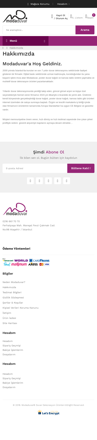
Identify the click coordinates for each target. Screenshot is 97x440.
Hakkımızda (16, 47)
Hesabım (8, 341)
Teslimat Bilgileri (12, 292)
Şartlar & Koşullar (13, 302)
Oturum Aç (62, 18)
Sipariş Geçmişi (12, 345)
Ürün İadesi (9, 318)
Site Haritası (10, 323)
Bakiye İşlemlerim (13, 350)
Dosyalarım (9, 354)
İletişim (7, 313)
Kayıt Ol (60, 15)
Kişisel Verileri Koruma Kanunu (21, 307)
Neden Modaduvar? (14, 282)
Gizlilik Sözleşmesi (13, 297)
